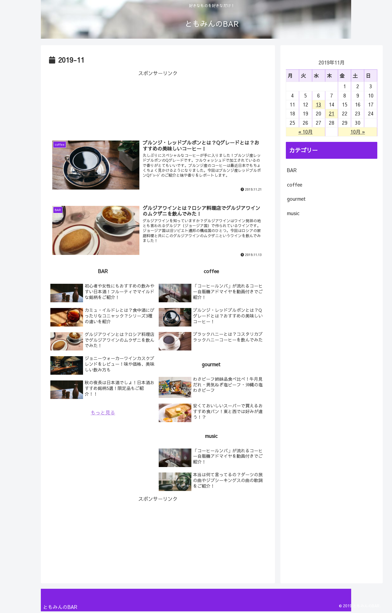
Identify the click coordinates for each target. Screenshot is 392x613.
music (293, 213)
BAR (292, 170)
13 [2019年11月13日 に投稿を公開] (318, 104)
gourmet (296, 198)
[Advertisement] (158, 103)
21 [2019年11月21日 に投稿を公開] (331, 113)
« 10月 (305, 131)
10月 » (357, 131)
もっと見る (103, 413)
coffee (294, 184)
